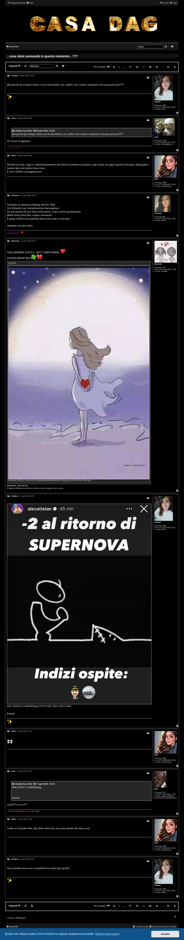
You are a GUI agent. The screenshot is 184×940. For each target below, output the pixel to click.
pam (156, 789)
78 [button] (137, 66)
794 (164, 792)
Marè (156, 179)
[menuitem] (29, 3)
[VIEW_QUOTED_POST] (34, 130)
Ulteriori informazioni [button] (107, 933)
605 (164, 217)
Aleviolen (158, 213)
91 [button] (168, 66)
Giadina (157, 102)
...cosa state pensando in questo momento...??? (42, 56)
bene (156, 137)
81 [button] (157, 66)
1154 (164, 140)
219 (164, 267)
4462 (164, 105)
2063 (164, 183)
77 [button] (130, 66)
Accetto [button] (165, 934)
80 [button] (150, 66)
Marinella (158, 264)
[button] (108, 67)
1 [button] (119, 66)
